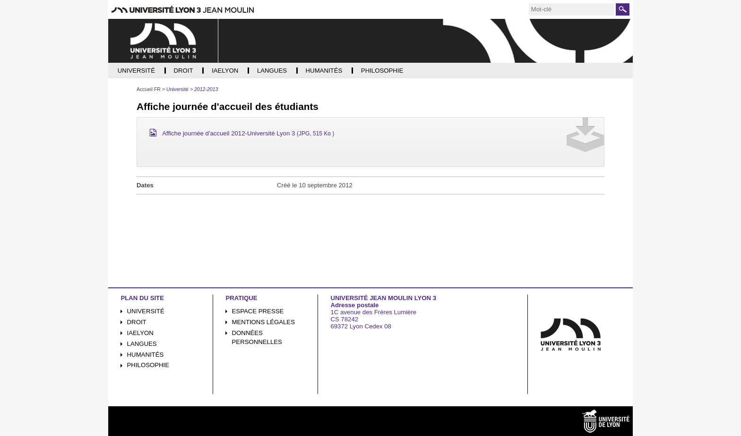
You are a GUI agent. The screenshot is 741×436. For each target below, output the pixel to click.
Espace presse (258, 311)
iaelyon (140, 332)
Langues (142, 343)
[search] (571, 9)
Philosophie (148, 365)
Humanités (145, 354)
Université (145, 311)
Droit (136, 322)
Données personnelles (257, 337)
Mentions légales (263, 322)
